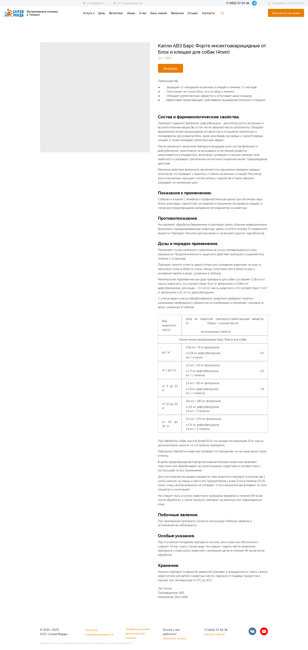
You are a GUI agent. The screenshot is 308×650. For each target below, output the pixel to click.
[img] (252, 631)
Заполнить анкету (174, 638)
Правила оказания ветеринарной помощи (138, 633)
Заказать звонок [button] (214, 634)
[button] (286, 13)
